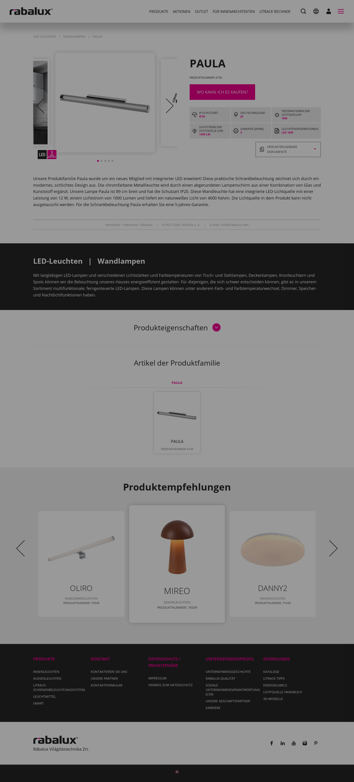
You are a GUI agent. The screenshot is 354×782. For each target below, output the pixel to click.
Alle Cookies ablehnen (205, 412)
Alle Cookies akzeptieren (177, 423)
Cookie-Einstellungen (148, 412)
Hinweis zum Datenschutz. (170, 399)
